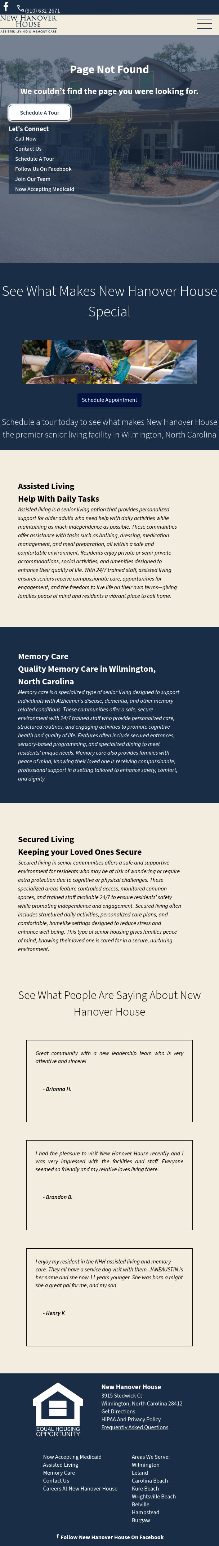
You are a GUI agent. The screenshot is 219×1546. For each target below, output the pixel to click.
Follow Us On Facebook (43, 169)
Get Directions (118, 1412)
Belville (140, 1505)
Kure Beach (145, 1489)
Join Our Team (32, 179)
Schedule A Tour (39, 113)
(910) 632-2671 (38, 9)
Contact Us (28, 149)
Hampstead (146, 1512)
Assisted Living (46, 486)
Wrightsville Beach (154, 1497)
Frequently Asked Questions (134, 1427)
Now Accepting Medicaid (45, 189)
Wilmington (146, 1465)
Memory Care (43, 656)
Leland (140, 1473)
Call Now (26, 139)
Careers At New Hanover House (80, 1489)
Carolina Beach (150, 1481)
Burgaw (141, 1520)
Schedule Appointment (109, 400)
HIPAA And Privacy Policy (131, 1419)
